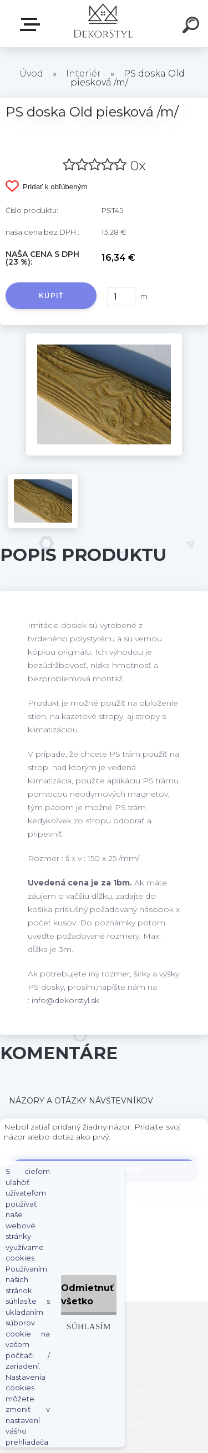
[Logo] (102, 23)
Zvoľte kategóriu (32, 24)
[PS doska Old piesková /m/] (104, 337)
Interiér (83, 73)
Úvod (31, 73)
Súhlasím (89, 1326)
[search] (192, 26)
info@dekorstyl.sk (65, 1000)
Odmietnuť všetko (87, 1295)
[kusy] (121, 296)
